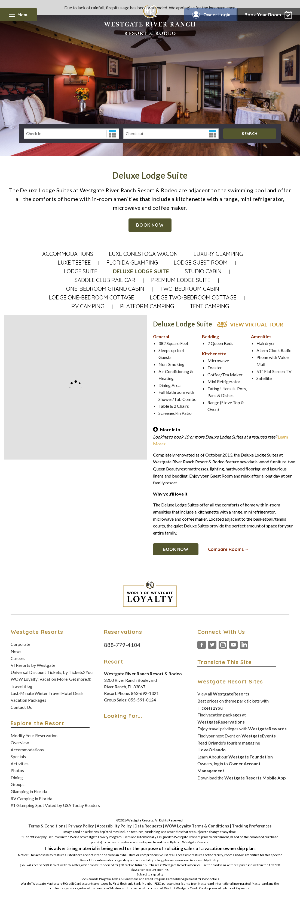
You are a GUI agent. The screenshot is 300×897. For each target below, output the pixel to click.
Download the (241, 777)
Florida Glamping (132, 262)
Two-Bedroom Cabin (189, 288)
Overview (20, 742)
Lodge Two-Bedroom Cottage (193, 297)
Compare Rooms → (228, 549)
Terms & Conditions (46, 826)
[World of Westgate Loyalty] (150, 594)
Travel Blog (21, 686)
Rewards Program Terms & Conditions (113, 879)
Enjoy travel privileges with (242, 728)
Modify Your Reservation (34, 735)
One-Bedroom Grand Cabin (105, 288)
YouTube (233, 645)
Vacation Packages (28, 700)
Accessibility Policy (114, 826)
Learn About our (235, 756)
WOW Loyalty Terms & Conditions (197, 826)
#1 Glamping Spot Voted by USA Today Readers (55, 805)
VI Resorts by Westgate (33, 665)
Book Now (150, 225)
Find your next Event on (236, 735)
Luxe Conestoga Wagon (143, 253)
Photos (17, 770)
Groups (18, 784)
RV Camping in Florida (31, 798)
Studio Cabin (203, 271)
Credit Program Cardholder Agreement (171, 879)
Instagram (223, 645)
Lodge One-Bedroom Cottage (91, 297)
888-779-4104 (122, 644)
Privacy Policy (81, 826)
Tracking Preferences (251, 826)
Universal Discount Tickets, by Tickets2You (52, 672)
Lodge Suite (80, 271)
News (16, 651)
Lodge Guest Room (201, 262)
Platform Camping (147, 306)
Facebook (201, 645)
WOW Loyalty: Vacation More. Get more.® (51, 679)
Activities (20, 763)
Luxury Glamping (218, 253)
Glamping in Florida (29, 791)
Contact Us (21, 707)
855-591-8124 (142, 699)
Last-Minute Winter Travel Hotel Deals (47, 693)
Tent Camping (209, 306)
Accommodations (67, 253)
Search (249, 133)
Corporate (20, 644)
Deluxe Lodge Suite (141, 271)
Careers (18, 658)
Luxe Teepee (74, 262)
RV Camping (87, 306)
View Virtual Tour (256, 324)
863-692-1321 (145, 693)
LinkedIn (244, 645)
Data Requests (148, 826)
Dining (17, 777)
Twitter (212, 645)
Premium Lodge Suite (180, 280)
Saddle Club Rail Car (105, 280)
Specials (18, 756)
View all (223, 693)
